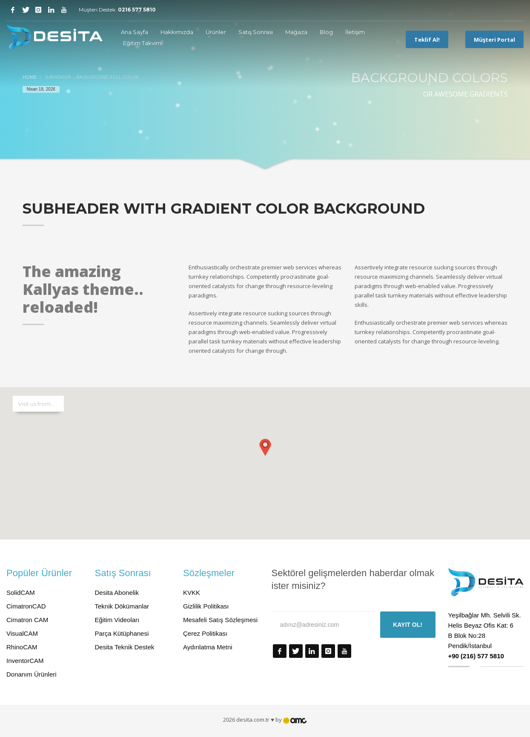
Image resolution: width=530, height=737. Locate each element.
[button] (265, 454)
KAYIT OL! (407, 624)
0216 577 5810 (137, 9)
